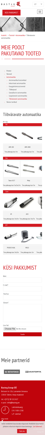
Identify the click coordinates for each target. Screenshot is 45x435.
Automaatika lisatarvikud (17, 80)
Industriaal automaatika (17, 83)
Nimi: (22, 278)
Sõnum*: (22, 312)
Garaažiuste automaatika (17, 92)
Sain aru (22, 431)
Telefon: (22, 296)
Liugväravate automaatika (18, 96)
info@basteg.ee (13, 402)
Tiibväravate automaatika (18, 99)
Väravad (9, 74)
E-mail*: (22, 287)
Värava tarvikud (11, 102)
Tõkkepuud (12, 89)
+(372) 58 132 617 (11, 399)
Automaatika (11, 77)
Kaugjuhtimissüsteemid (17, 86)
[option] (12, 371)
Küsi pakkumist (11, 12)
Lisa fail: (22, 327)
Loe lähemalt (37, 426)
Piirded (8, 71)
